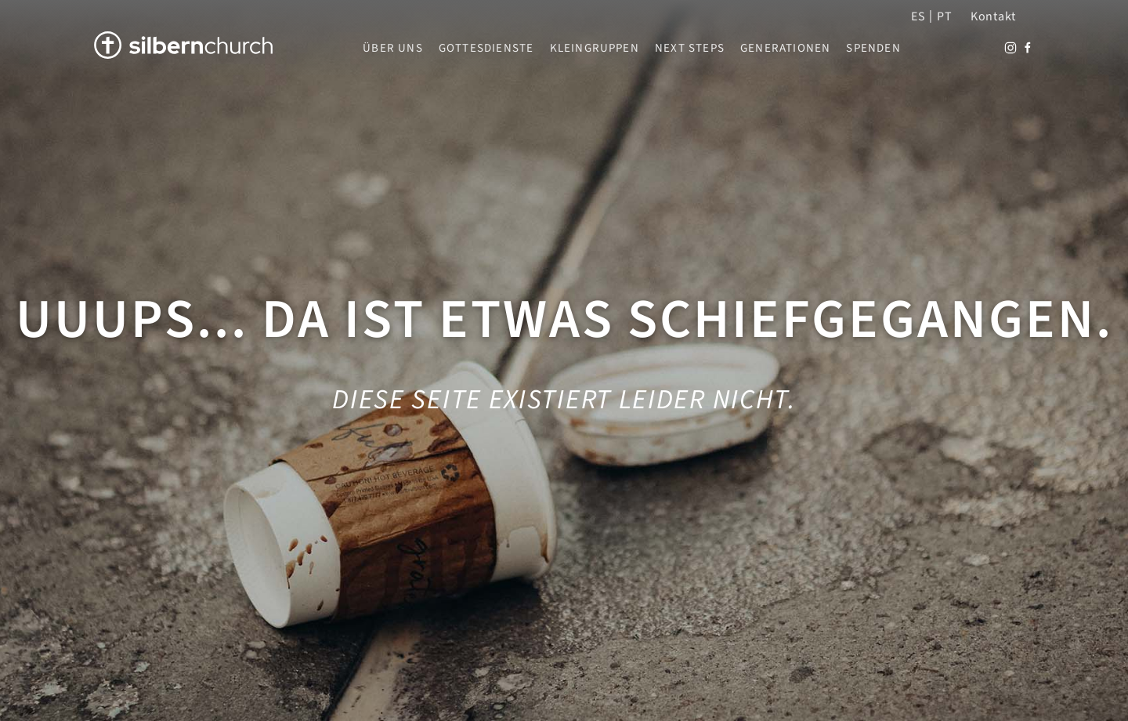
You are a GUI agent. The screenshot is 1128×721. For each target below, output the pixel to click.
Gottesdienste (486, 48)
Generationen (785, 48)
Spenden (873, 48)
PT (944, 16)
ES (918, 16)
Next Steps (690, 48)
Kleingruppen (594, 48)
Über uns (393, 48)
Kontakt (993, 16)
